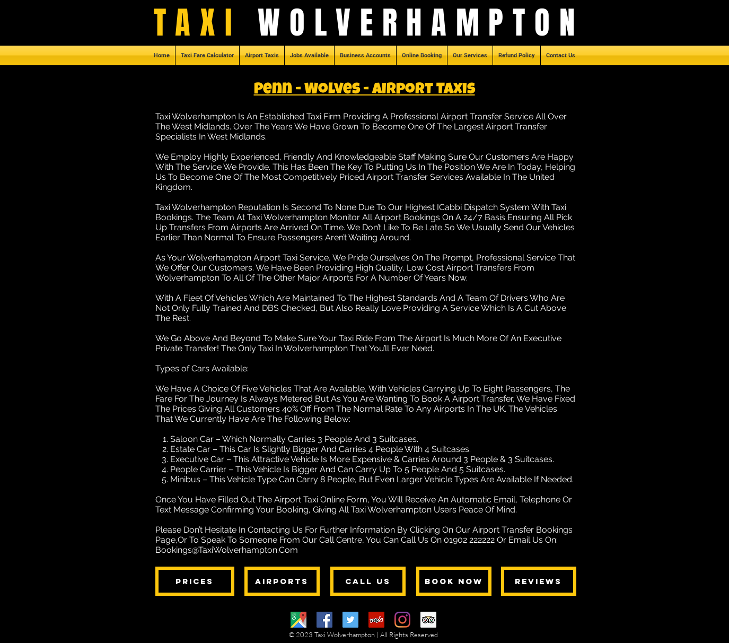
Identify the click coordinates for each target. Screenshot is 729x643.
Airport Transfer (482, 399)
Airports (449, 409)
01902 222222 (469, 540)
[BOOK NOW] (453, 581)
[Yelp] (376, 620)
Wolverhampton (187, 278)
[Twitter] (350, 620)
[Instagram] (402, 620)
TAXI (206, 23)
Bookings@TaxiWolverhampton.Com (226, 550)
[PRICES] (194, 581)
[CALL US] (368, 581)
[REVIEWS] (538, 581)
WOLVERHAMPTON (421, 23)
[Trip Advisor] (428, 620)
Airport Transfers (479, 268)
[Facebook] (324, 620)
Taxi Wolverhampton (195, 116)
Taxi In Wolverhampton (303, 348)
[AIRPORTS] (282, 581)
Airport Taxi (275, 258)
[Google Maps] (298, 620)
